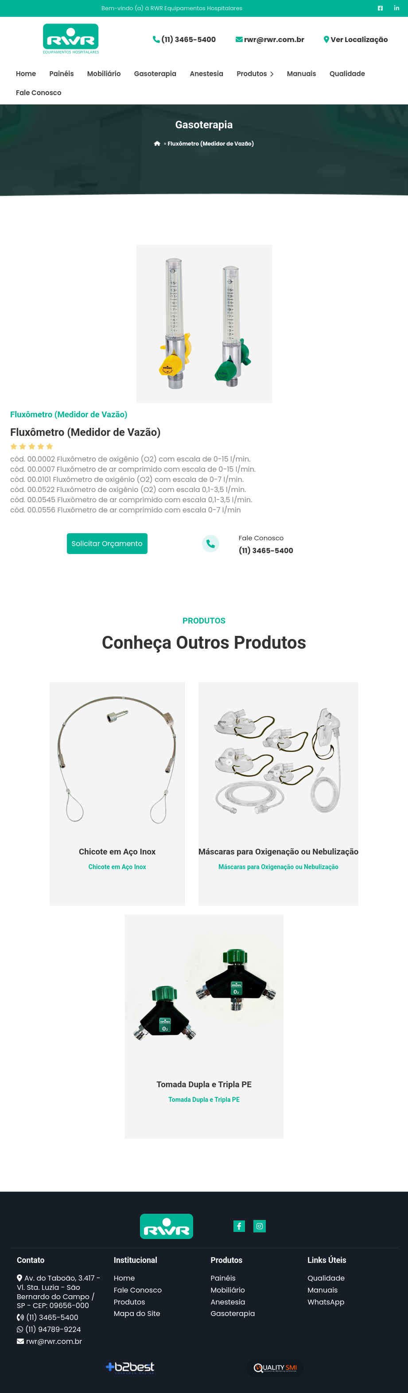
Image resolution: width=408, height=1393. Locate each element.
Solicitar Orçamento (107, 544)
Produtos (255, 73)
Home (26, 73)
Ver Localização (359, 40)
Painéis (62, 73)
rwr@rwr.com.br (274, 40)
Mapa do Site (137, 1313)
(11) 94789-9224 (53, 1329)
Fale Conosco (38, 92)
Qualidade (347, 73)
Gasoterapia (155, 73)
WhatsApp (325, 1302)
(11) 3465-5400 (188, 40)
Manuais (301, 73)
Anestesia (206, 73)
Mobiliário (104, 73)
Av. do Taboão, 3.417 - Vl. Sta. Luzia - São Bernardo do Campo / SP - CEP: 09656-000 (59, 1292)
